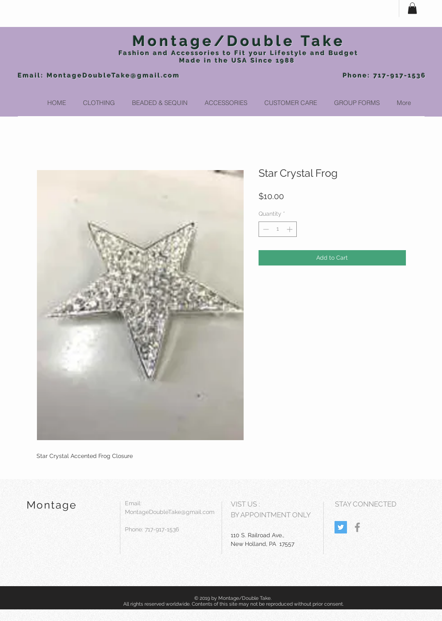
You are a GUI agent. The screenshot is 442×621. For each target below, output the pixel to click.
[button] (412, 8)
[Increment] (290, 229)
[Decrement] (265, 229)
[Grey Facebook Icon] (357, 527)
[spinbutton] (277, 229)
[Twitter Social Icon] (341, 527)
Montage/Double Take (238, 40)
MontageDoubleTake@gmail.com (113, 75)
